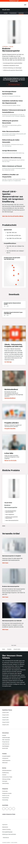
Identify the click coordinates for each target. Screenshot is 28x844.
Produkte (9, 649)
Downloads (21, 13)
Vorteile (5, 13)
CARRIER (15, 842)
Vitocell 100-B (17, 649)
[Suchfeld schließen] (22, 4)
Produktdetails (13, 13)
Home (3, 649)
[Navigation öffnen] (25, 5)
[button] (14, 645)
